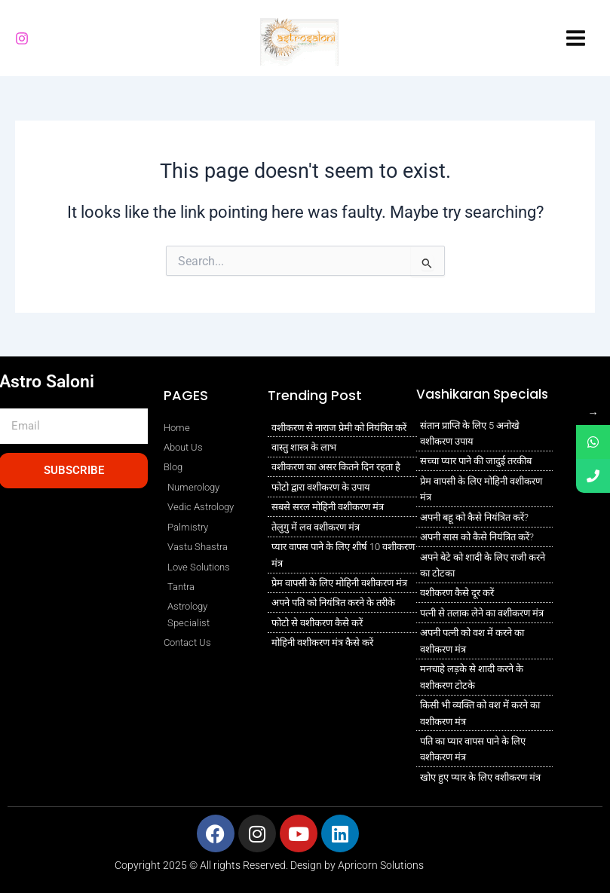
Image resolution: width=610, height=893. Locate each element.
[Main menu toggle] (575, 38)
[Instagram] (22, 38)
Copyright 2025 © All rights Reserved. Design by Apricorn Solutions (269, 865)
